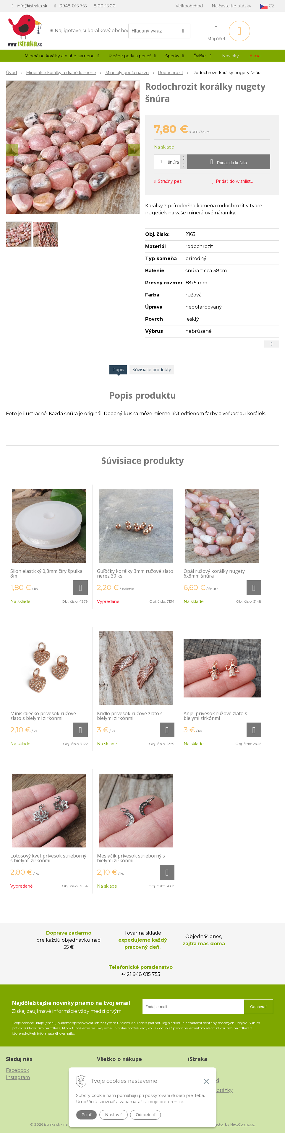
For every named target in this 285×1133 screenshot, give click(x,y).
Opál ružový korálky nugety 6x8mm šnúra (214, 573)
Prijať (86, 1114)
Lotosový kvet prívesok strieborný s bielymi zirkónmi (48, 858)
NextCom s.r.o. (242, 1124)
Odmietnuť (145, 1114)
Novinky (230, 55)
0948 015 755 (73, 6)
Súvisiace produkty (151, 369)
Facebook (17, 1070)
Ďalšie (202, 55)
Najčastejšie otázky (231, 6)
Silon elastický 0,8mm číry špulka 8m (46, 573)
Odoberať (258, 1007)
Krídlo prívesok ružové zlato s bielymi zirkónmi (130, 715)
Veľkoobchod (189, 6)
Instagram (18, 1077)
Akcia (255, 55)
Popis (118, 369)
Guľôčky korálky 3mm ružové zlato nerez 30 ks (135, 573)
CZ (267, 6)
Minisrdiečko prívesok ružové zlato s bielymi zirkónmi (43, 715)
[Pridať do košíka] (228, 161)
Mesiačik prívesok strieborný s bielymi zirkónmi (131, 858)
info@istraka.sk (32, 6)
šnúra (173, 162)
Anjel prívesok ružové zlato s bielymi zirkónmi (215, 715)
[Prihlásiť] (216, 32)
